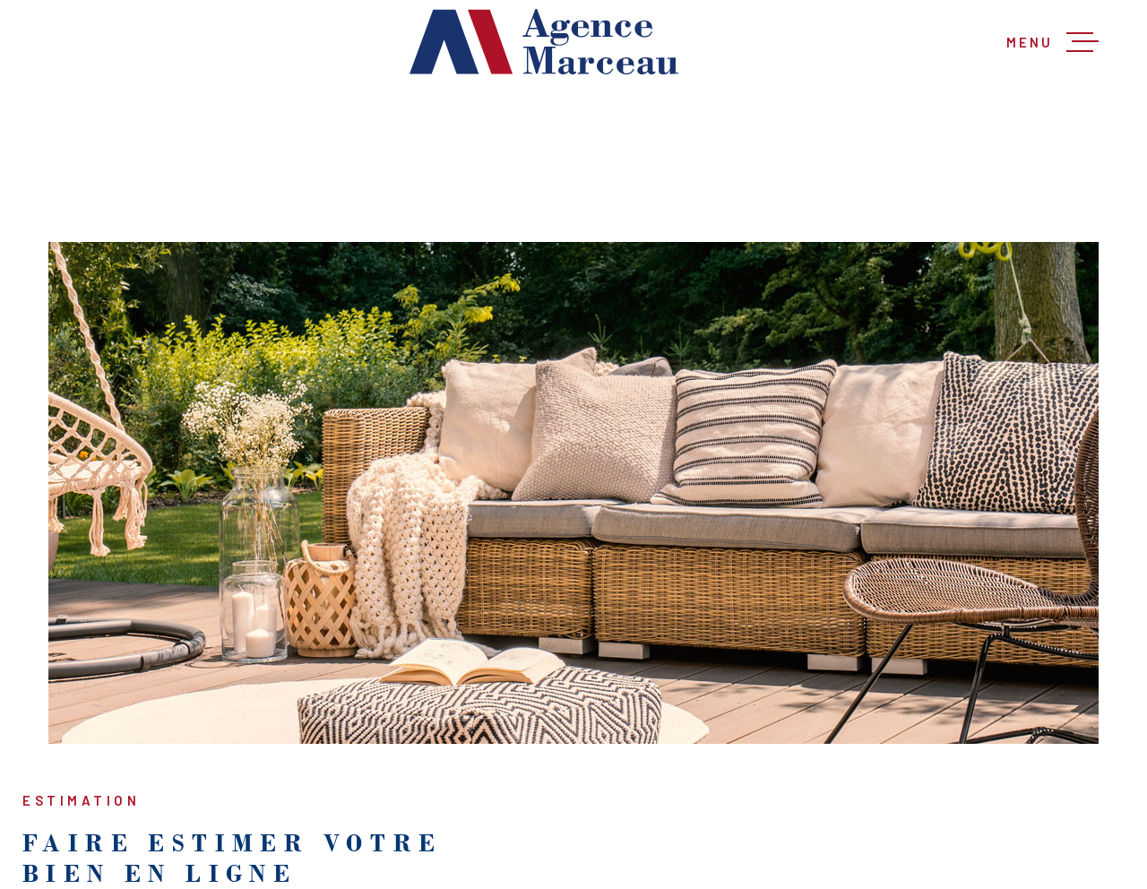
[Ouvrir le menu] (1052, 42)
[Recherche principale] (573, 162)
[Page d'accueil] (544, 41)
